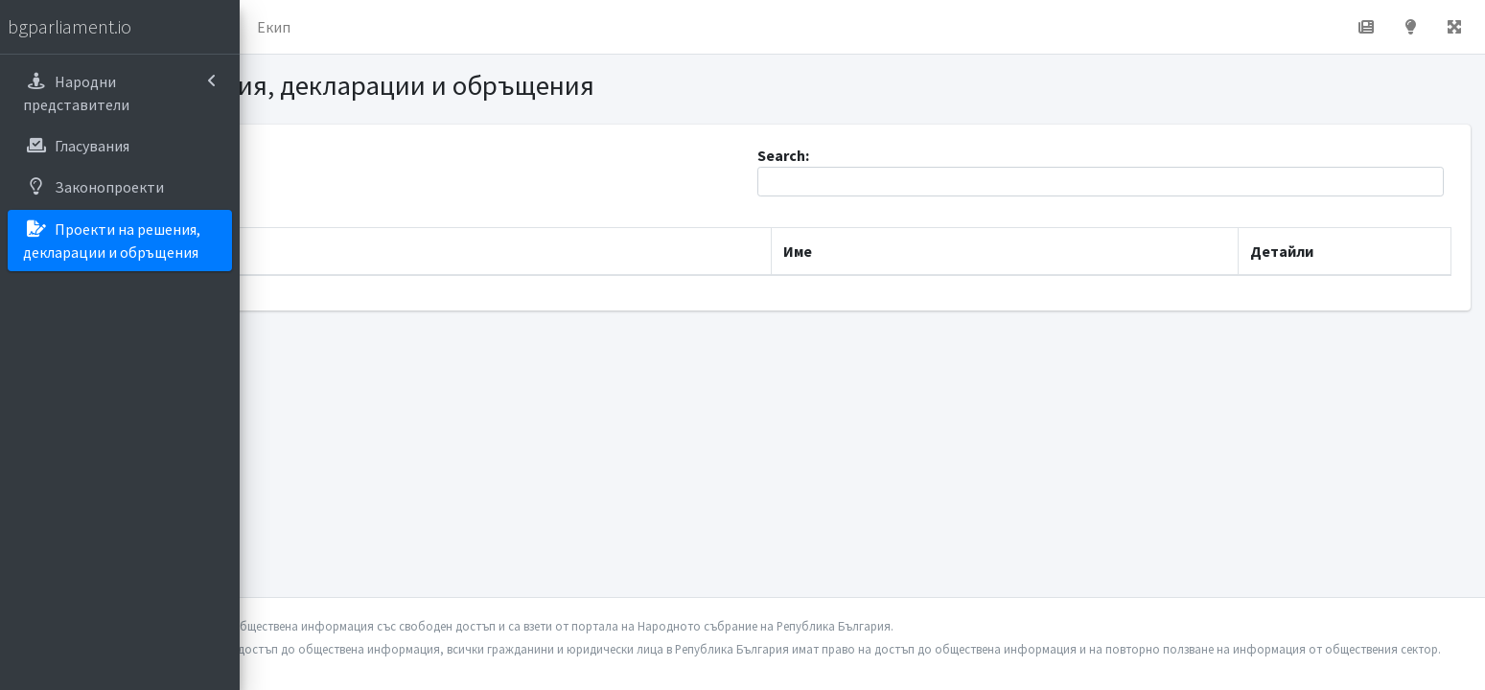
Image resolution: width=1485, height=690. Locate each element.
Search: (1161, 171)
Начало (332, 26)
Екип (512, 26)
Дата (305, 251)
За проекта (426, 26)
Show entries (348, 182)
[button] (269, 27)
